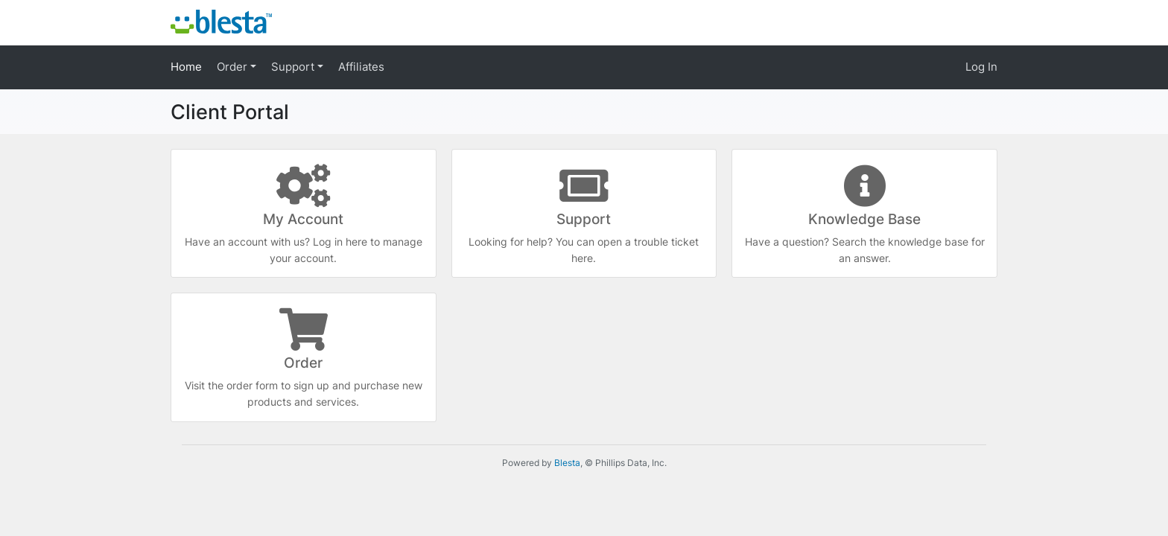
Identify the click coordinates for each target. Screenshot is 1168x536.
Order (233, 67)
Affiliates (361, 67)
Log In (981, 67)
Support (294, 67)
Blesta (567, 462)
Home (186, 67)
